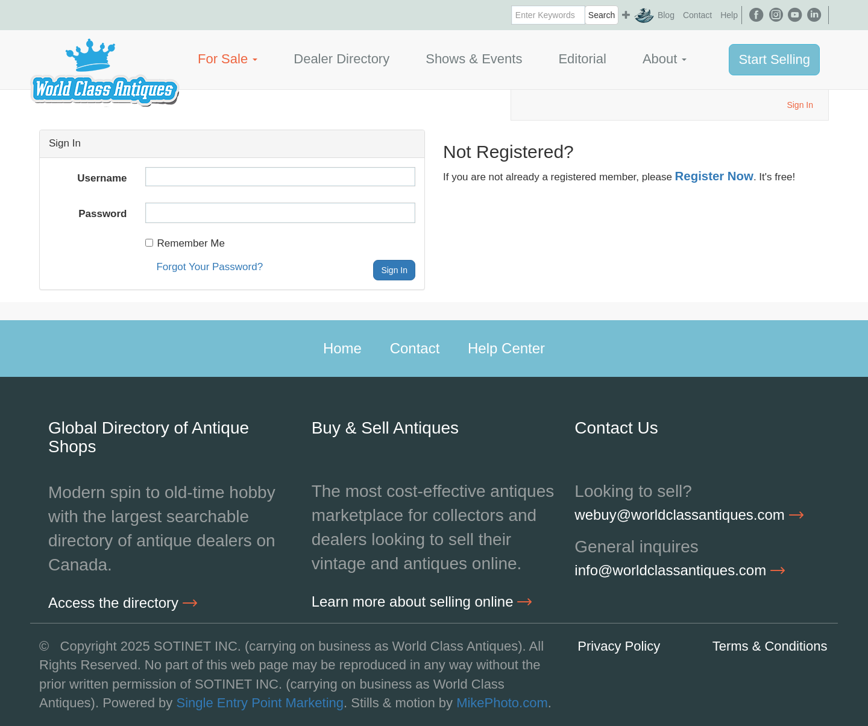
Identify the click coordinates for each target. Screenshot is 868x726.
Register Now (714, 176)
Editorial (582, 58)
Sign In (800, 105)
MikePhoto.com (502, 702)
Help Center (506, 348)
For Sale (227, 58)
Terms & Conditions (770, 646)
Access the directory (122, 603)
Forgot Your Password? (209, 267)
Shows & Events (474, 58)
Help (729, 15)
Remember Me (185, 243)
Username (102, 178)
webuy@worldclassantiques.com (688, 515)
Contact (697, 15)
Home (342, 348)
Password (102, 213)
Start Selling (774, 59)
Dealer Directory (341, 58)
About (665, 58)
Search (601, 15)
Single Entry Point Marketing (260, 702)
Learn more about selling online (422, 601)
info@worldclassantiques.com (679, 570)
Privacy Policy (618, 646)
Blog (666, 15)
